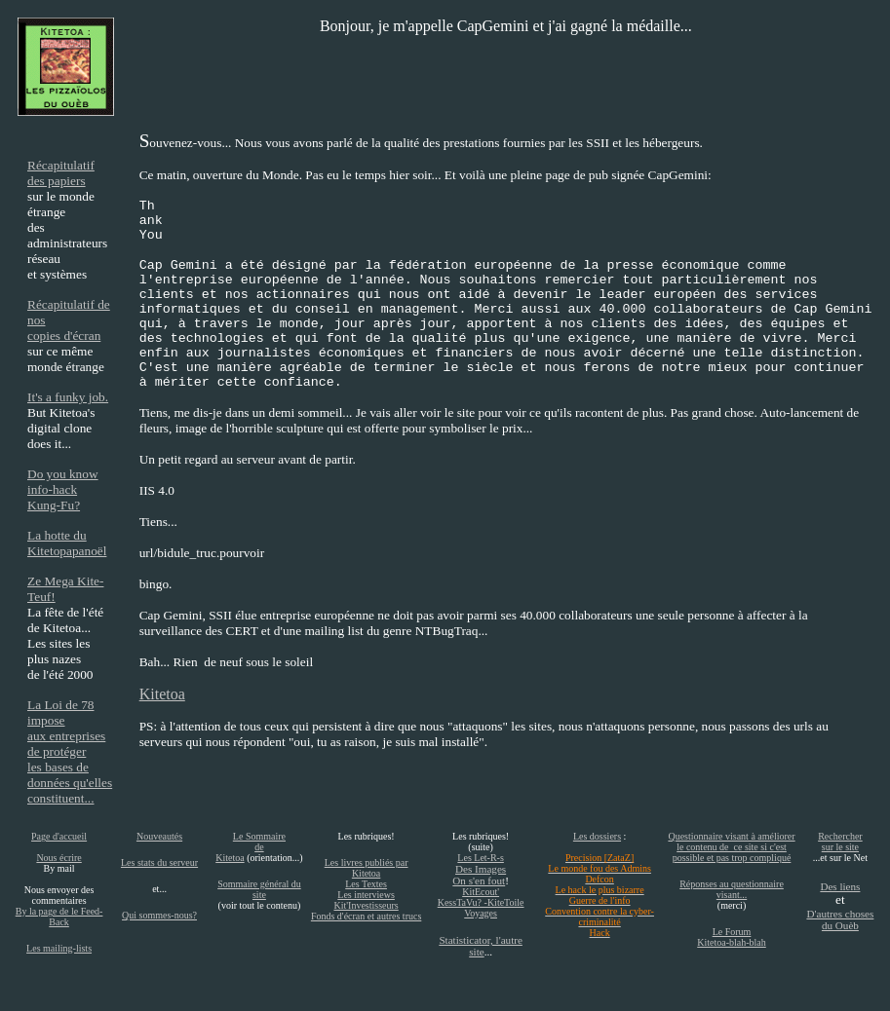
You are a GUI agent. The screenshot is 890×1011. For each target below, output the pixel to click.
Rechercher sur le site (840, 841)
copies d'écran (63, 335)
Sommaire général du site (259, 889)
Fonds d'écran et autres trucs (366, 916)
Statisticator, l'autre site (480, 945)
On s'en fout (478, 880)
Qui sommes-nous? (159, 915)
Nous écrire (58, 857)
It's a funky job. (67, 397)
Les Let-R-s (480, 857)
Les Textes (366, 884)
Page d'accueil (59, 836)
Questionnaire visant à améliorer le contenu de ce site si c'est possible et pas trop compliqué (731, 847)
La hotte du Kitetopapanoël (66, 543)
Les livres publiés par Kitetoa (366, 868)
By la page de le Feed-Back (59, 916)
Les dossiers (597, 836)
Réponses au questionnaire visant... (731, 889)
